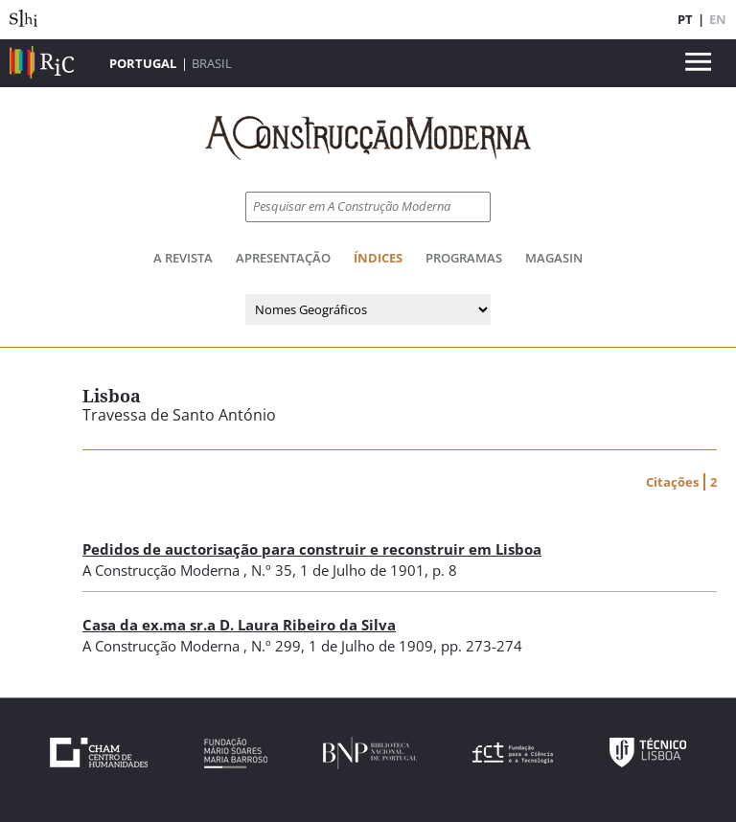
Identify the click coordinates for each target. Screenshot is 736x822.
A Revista (183, 257)
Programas (464, 257)
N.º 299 (276, 645)
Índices (378, 257)
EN (717, 19)
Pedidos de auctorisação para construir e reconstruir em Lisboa (311, 549)
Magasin (554, 257)
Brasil (212, 63)
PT (685, 19)
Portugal (142, 63)
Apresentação (283, 257)
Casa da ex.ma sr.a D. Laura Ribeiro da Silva (239, 624)
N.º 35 (271, 570)
